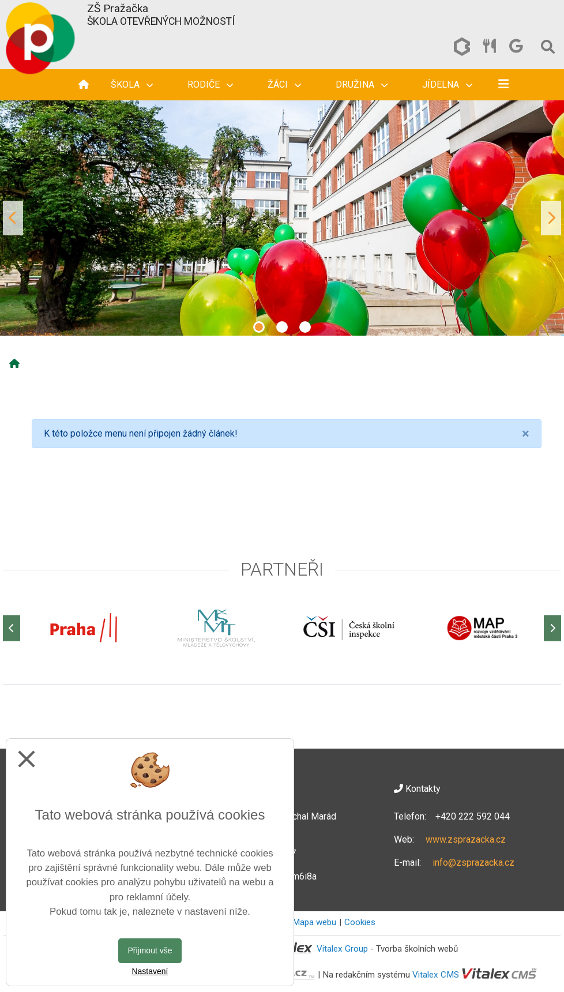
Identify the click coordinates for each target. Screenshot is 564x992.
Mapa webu (314, 922)
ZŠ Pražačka (117, 8)
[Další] (552, 628)
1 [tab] (259, 327)
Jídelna (447, 84)
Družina (362, 84)
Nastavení (149, 971)
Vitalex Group (342, 949)
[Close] (525, 434)
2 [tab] (282, 327)
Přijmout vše (149, 950)
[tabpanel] (282, 218)
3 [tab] (305, 327)
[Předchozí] (11, 628)
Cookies (359, 922)
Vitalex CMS (435, 975)
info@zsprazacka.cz (473, 862)
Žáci (284, 84)
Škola (132, 84)
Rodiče (210, 84)
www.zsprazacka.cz (466, 839)
